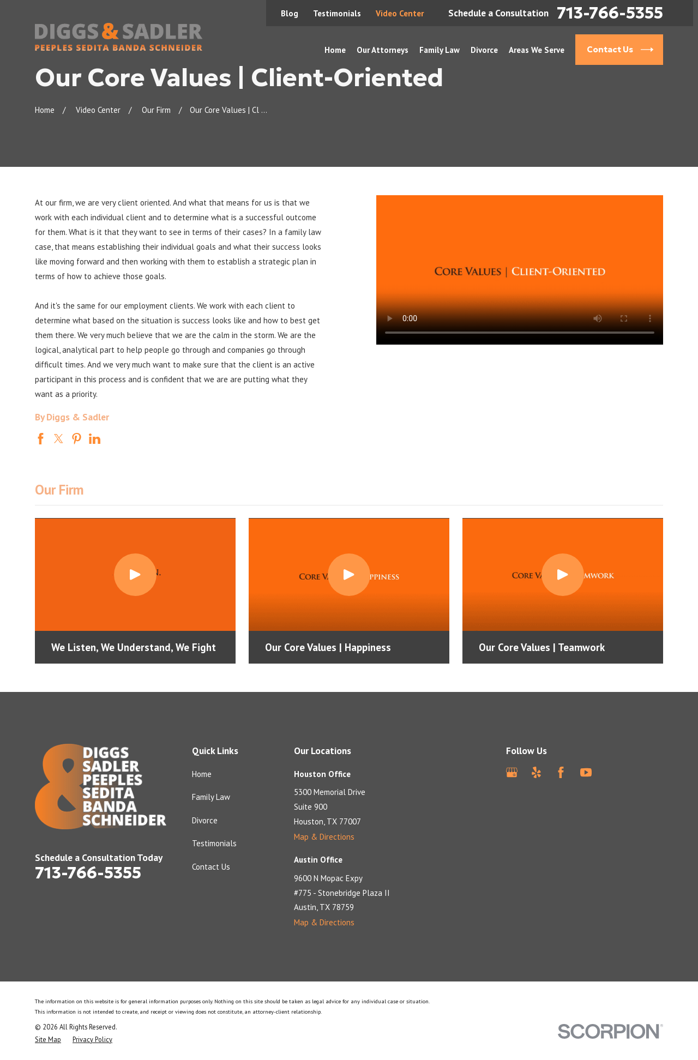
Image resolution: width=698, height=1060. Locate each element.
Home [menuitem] (335, 50)
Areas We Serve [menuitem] (536, 50)
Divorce (205, 820)
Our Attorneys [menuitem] (382, 50)
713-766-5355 (610, 13)
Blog (289, 13)
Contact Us (211, 867)
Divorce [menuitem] (484, 50)
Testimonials (337, 13)
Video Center (400, 13)
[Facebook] (561, 772)
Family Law (211, 797)
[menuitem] (48, 1039)
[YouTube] (586, 772)
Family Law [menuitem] (439, 50)
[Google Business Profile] (512, 772)
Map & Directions (324, 837)
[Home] (118, 37)
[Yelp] (536, 772)
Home (202, 774)
